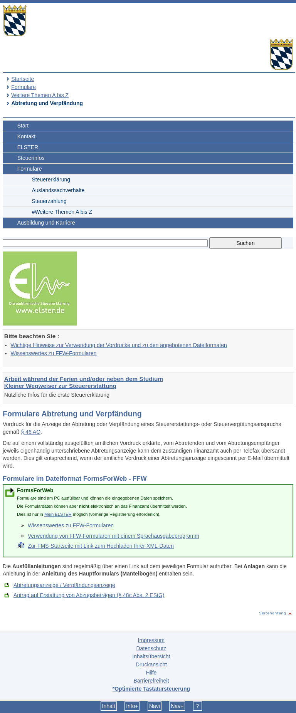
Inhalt (108, 706)
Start (23, 125)
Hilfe (151, 672)
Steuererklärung (51, 179)
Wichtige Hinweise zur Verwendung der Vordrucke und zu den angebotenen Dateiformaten (119, 345)
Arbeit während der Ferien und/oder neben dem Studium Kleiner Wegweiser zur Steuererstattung (83, 382)
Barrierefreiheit (151, 681)
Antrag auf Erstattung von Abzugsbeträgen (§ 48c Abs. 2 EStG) (88, 595)
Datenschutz (151, 648)
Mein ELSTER (58, 514)
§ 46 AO (30, 432)
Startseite (22, 79)
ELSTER (27, 147)
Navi (154, 706)
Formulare (23, 87)
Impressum (151, 640)
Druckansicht (151, 664)
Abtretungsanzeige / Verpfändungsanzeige (64, 585)
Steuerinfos (31, 158)
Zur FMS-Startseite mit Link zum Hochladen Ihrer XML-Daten (101, 546)
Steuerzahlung (49, 201)
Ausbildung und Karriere (46, 223)
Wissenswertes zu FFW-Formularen (54, 353)
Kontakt (26, 136)
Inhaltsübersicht (151, 656)
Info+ (132, 706)
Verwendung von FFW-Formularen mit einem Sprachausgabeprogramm (113, 536)
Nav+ (177, 706)
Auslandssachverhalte (58, 190)
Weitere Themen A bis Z (40, 95)
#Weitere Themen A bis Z (62, 212)
